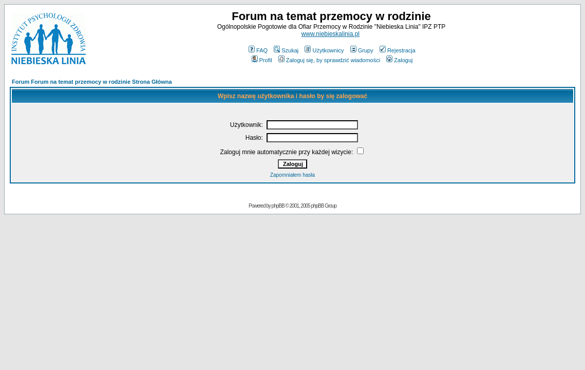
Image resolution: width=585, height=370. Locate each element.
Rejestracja (398, 50)
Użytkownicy (324, 50)
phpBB (278, 206)
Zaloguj (399, 60)
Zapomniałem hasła (292, 175)
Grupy (361, 50)
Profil (262, 60)
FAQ (258, 50)
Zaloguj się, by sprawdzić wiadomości (329, 60)
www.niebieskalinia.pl (330, 34)
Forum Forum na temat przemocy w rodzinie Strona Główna (92, 82)
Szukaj (286, 50)
